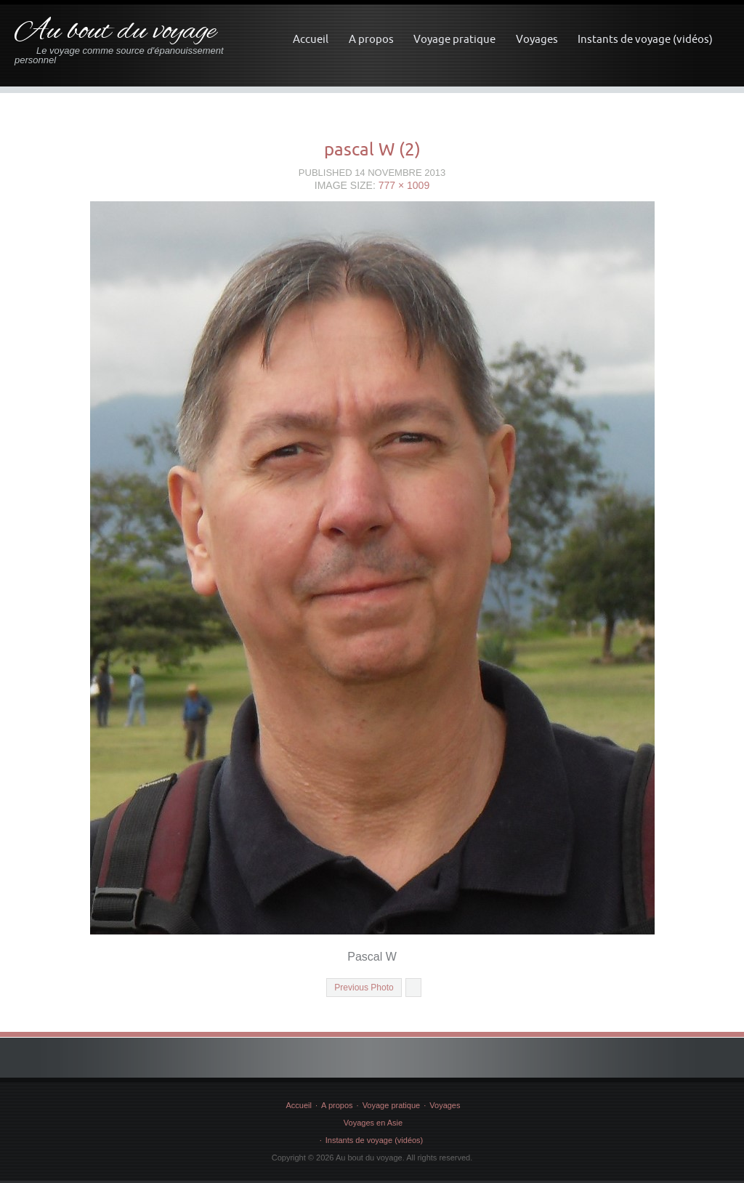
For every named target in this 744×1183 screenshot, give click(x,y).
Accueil (310, 39)
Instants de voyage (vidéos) (645, 39)
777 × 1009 (404, 185)
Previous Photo (363, 987)
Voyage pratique (454, 39)
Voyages (537, 39)
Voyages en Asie (373, 1122)
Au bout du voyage (115, 32)
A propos (371, 39)
